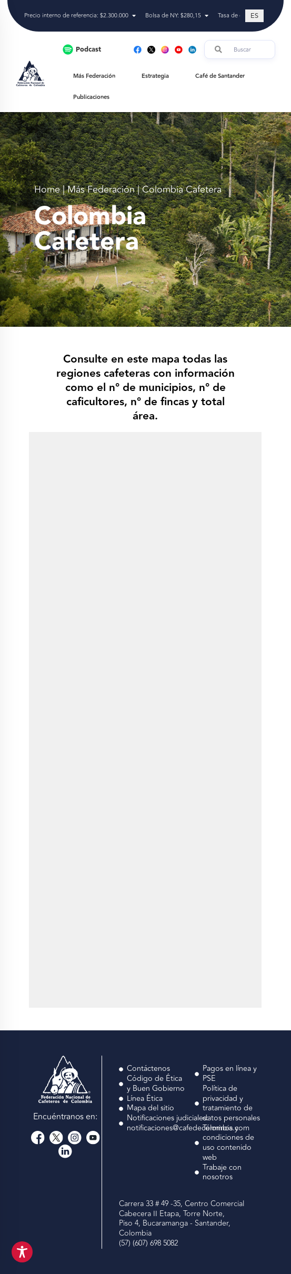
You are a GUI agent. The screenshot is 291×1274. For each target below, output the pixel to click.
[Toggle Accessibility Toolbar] (22, 1251)
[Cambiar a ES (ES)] (254, 15)
